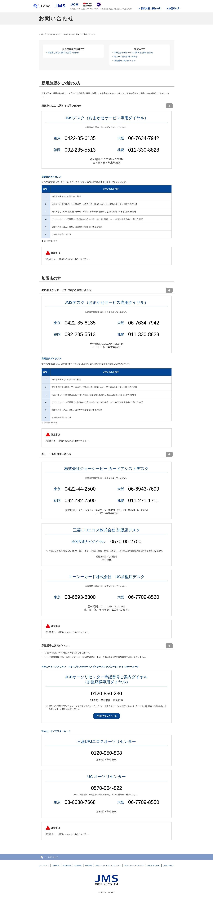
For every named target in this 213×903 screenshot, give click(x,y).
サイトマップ (44, 865)
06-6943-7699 (143, 489)
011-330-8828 (143, 150)
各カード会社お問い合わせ (125, 56)
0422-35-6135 (80, 138)
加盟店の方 (174, 8)
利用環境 (55, 865)
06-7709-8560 (143, 597)
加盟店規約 (67, 865)
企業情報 (78, 865)
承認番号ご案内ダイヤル (124, 60)
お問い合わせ (168, 865)
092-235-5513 (80, 150)
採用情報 (88, 865)
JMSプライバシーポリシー (134, 865)
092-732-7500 (80, 500)
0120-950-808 (106, 753)
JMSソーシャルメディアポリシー (108, 865)
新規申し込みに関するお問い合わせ (63, 52)
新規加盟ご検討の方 (151, 8)
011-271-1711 (143, 500)
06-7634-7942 (143, 138)
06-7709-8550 (143, 802)
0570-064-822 (106, 788)
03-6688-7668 (80, 802)
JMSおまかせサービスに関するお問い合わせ (133, 52)
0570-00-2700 (125, 541)
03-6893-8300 (80, 597)
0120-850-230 (106, 693)
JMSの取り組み (154, 865)
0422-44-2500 (80, 489)
